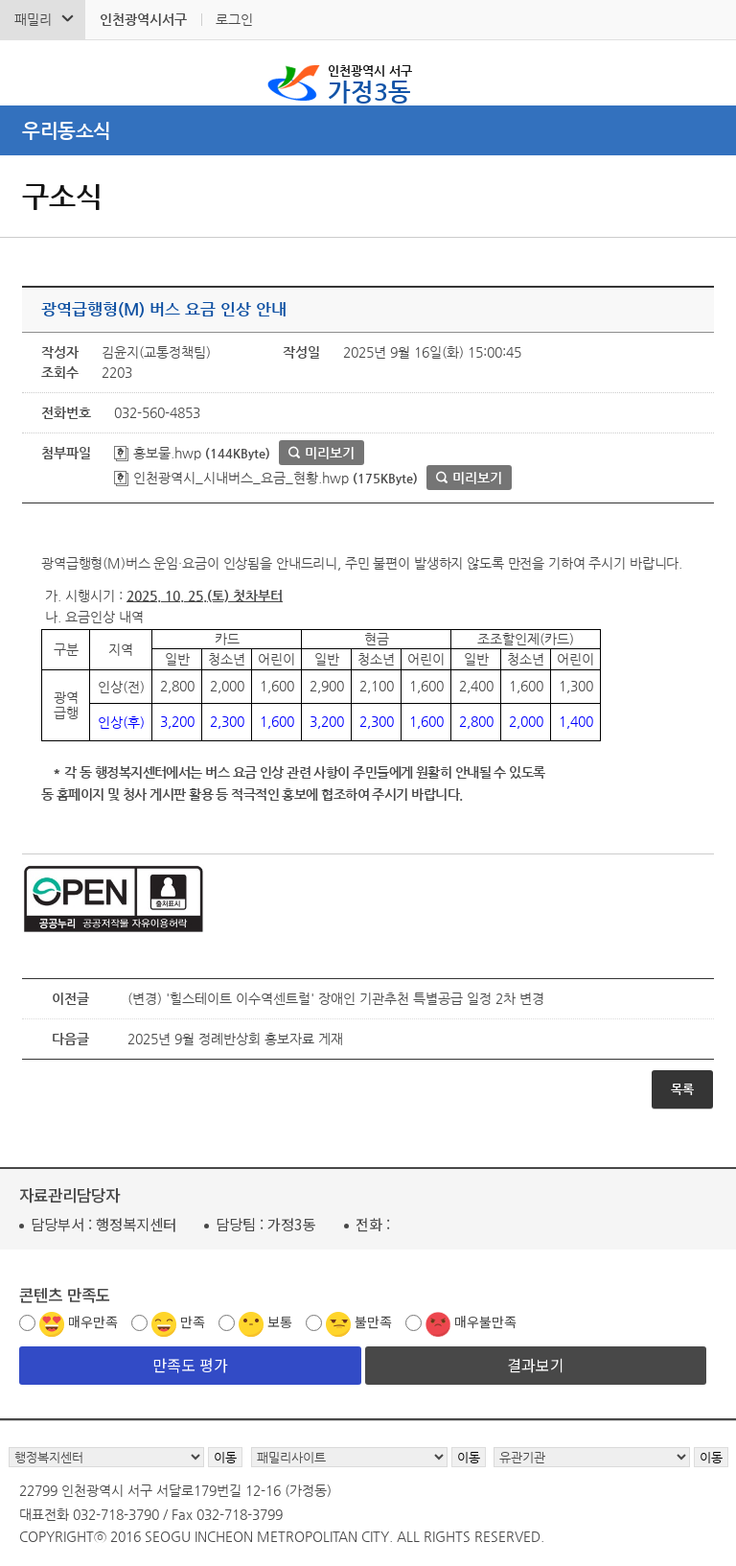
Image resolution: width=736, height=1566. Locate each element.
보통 (279, 1321)
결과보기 (535, 1364)
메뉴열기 (368, 130)
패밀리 (33, 19)
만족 (192, 1321)
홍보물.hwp (157, 452)
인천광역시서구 (143, 19)
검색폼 (28, 73)
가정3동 (370, 82)
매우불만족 (485, 1321)
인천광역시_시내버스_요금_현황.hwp (231, 477)
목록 (682, 1089)
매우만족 (93, 1321)
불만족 (373, 1321)
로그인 (234, 19)
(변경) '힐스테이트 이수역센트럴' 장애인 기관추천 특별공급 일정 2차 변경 (335, 998)
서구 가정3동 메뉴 (708, 73)
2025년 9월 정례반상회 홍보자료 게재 (235, 1038)
